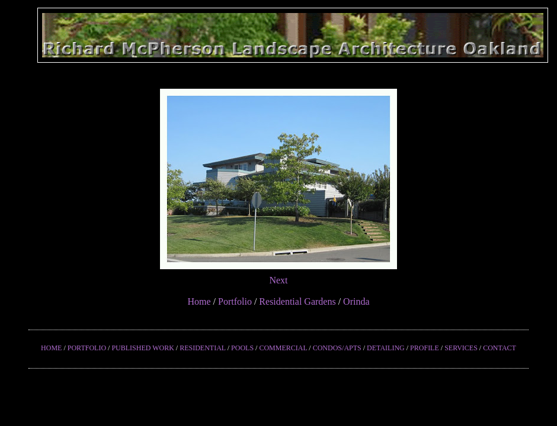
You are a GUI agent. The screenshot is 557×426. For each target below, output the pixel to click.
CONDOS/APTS (337, 348)
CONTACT (499, 348)
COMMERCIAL (283, 348)
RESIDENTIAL (203, 348)
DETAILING (386, 348)
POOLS (242, 348)
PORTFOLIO (87, 348)
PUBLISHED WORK (142, 348)
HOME (51, 348)
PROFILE (424, 348)
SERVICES (461, 348)
